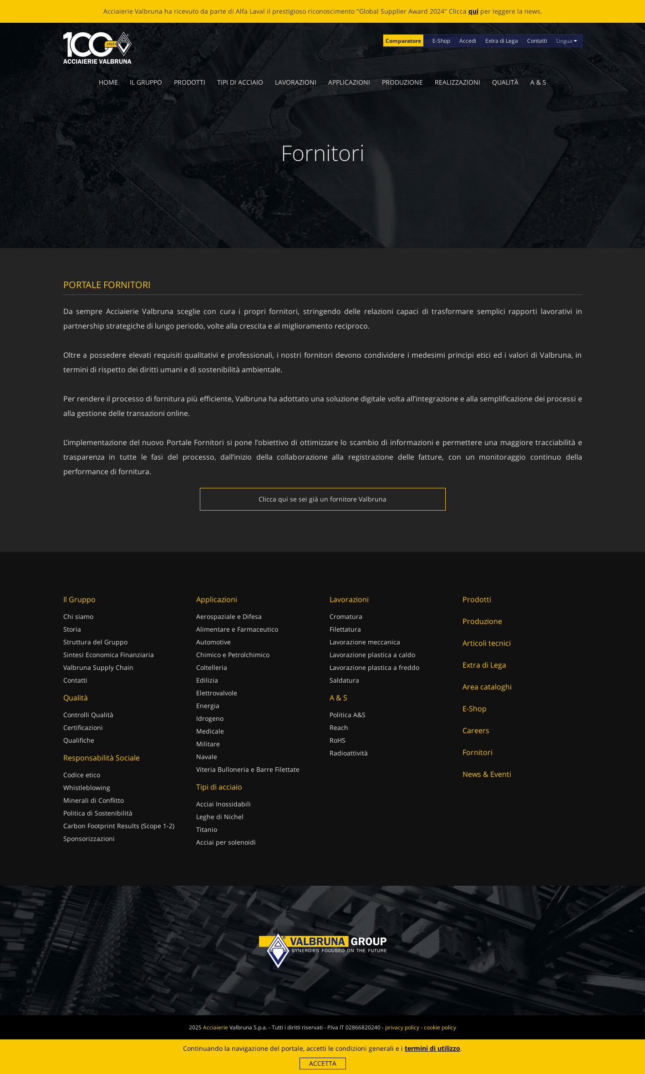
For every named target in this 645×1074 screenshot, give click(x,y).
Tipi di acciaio (240, 82)
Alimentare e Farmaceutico (237, 629)
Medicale (210, 731)
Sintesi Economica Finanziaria (108, 654)
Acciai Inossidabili (223, 804)
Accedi (467, 41)
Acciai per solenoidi (226, 842)
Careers (475, 730)
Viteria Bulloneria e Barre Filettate (248, 769)
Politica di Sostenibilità (97, 813)
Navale (206, 756)
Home (108, 82)
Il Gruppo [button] (146, 82)
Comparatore (403, 41)
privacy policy (402, 1027)
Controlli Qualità (88, 714)
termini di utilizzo (432, 1048)
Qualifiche (78, 740)
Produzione (402, 82)
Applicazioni (349, 82)
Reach (339, 727)
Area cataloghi (487, 687)
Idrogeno (209, 718)
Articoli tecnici (486, 643)
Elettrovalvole (216, 693)
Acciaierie (215, 1027)
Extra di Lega (501, 41)
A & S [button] (538, 82)
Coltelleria (211, 667)
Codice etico (81, 774)
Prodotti (189, 82)
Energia (207, 705)
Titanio (206, 829)
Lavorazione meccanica (365, 642)
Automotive (213, 642)
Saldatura (344, 680)
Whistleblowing (86, 787)
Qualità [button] (505, 82)
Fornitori (477, 752)
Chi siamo (78, 616)
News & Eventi (486, 774)
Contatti (537, 41)
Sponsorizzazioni (89, 838)
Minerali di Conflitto (93, 800)
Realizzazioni (457, 82)
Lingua (566, 41)
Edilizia (207, 680)
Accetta (322, 1063)
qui (473, 11)
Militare (208, 744)
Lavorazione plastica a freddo (374, 667)
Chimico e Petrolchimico (232, 654)
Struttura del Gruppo (95, 642)
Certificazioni (83, 727)
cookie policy (440, 1027)
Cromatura (346, 616)
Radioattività (349, 753)
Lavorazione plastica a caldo (372, 654)
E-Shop (441, 41)
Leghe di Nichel (220, 816)
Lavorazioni (295, 82)
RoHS (337, 740)
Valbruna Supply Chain (98, 667)
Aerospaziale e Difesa (229, 616)
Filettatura (345, 629)
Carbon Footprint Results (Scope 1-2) (118, 825)
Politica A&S (348, 714)
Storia (72, 629)
